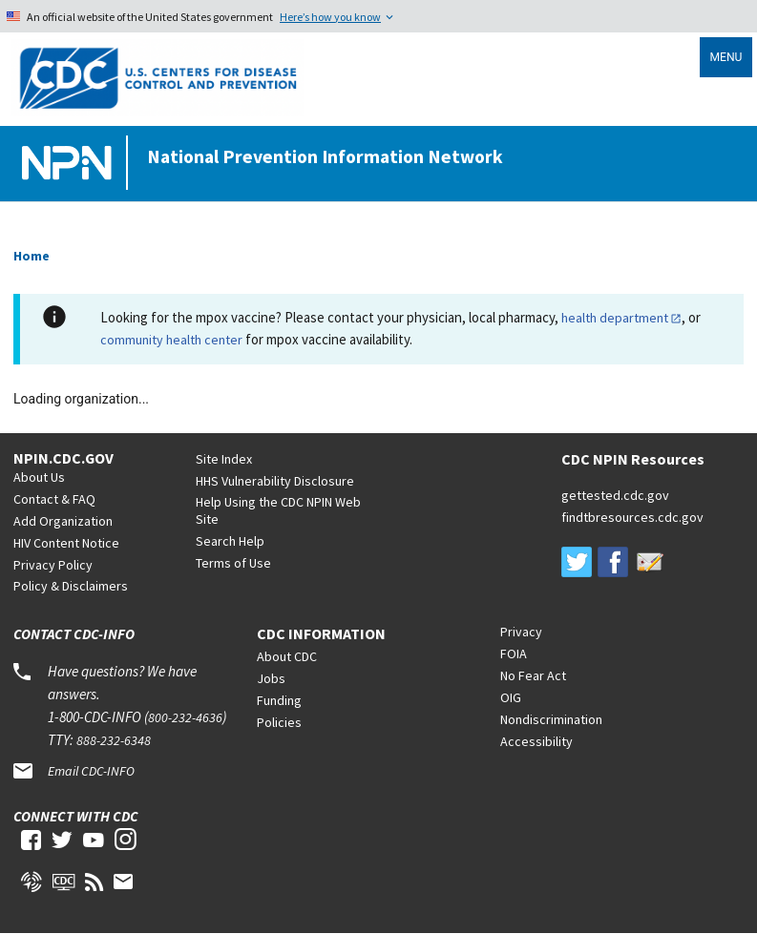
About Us (39, 477)
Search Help (230, 541)
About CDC (287, 656)
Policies (279, 722)
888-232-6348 (113, 740)
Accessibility (536, 741)
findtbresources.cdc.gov (632, 517)
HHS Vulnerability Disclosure (275, 480)
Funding (279, 700)
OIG (510, 697)
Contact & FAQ (54, 499)
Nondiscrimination (551, 719)
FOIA (513, 653)
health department (614, 317)
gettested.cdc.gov (615, 495)
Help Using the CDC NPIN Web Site (278, 510)
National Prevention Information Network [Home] (325, 156)
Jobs (271, 678)
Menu (725, 57)
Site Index (224, 458)
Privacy (521, 631)
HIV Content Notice (66, 542)
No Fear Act (533, 675)
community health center (171, 339)
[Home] (70, 163)
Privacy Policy (53, 564)
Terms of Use (233, 562)
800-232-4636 (185, 717)
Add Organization (63, 520)
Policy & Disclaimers (70, 585)
